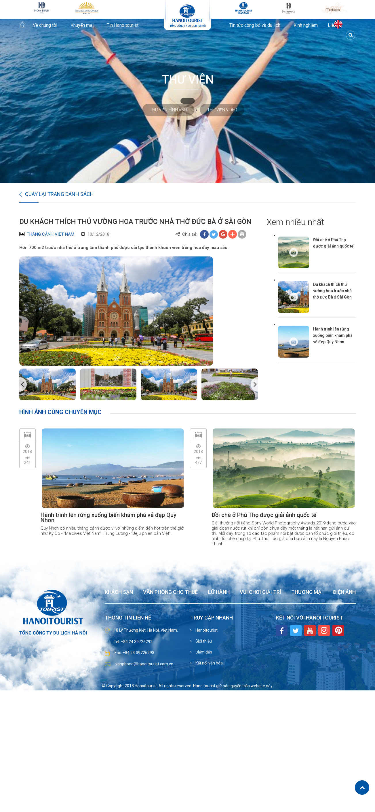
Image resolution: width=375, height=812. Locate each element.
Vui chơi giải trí (260, 592)
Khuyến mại (82, 25)
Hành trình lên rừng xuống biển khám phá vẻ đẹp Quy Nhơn (333, 335)
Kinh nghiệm (306, 25)
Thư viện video (222, 109)
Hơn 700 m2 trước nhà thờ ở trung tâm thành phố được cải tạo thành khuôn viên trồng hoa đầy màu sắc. (124, 247)
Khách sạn (119, 592)
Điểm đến (203, 652)
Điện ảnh (344, 592)
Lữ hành (219, 592)
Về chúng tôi (45, 25)
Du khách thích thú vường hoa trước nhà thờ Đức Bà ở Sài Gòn (332, 290)
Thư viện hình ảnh (168, 109)
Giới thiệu (203, 641)
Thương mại (307, 592)
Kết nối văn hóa (209, 663)
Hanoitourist (206, 630)
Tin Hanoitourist (122, 25)
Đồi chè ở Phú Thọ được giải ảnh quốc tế (333, 242)
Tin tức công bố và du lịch (254, 25)
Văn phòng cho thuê (170, 592)
